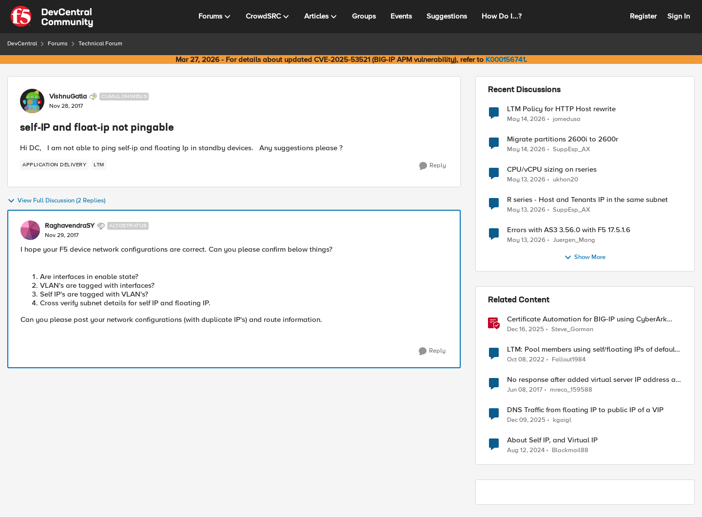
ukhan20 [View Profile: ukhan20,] (565, 179)
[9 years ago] (525, 390)
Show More (584, 257)
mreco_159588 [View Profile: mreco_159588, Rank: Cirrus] (571, 390)
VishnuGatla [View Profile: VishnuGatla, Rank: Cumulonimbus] (68, 96)
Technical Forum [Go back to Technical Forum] (100, 43)
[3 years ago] (526, 360)
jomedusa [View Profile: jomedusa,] (567, 118)
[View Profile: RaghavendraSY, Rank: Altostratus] (30, 230)
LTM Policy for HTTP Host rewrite (561, 109)
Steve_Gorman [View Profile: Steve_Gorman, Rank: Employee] (572, 329)
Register (643, 16)
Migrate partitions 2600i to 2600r (562, 139)
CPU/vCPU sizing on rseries (552, 169)
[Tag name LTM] (99, 164)
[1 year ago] (526, 451)
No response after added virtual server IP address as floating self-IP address (593, 380)
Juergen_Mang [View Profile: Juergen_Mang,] (574, 240)
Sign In (678, 16)
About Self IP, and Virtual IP (552, 440)
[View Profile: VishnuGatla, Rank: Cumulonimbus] (32, 101)
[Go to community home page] (51, 16)
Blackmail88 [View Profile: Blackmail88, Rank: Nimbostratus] (570, 450)
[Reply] (432, 165)
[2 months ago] (526, 119)
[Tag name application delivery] (54, 164)
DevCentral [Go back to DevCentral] (22, 43)
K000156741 (505, 59)
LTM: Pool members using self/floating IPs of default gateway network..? (592, 349)
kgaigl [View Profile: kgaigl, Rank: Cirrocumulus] (562, 420)
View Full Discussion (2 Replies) (56, 201)
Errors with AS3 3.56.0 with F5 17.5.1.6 (568, 230)
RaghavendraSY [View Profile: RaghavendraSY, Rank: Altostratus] (70, 226)
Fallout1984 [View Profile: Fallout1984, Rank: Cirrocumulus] (568, 359)
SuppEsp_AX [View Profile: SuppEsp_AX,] (571, 149)
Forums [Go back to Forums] (58, 43)
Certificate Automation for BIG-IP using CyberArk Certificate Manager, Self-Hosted (587, 319)
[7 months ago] (525, 330)
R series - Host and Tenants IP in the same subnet (587, 200)
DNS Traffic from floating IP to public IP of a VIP (585, 410)
